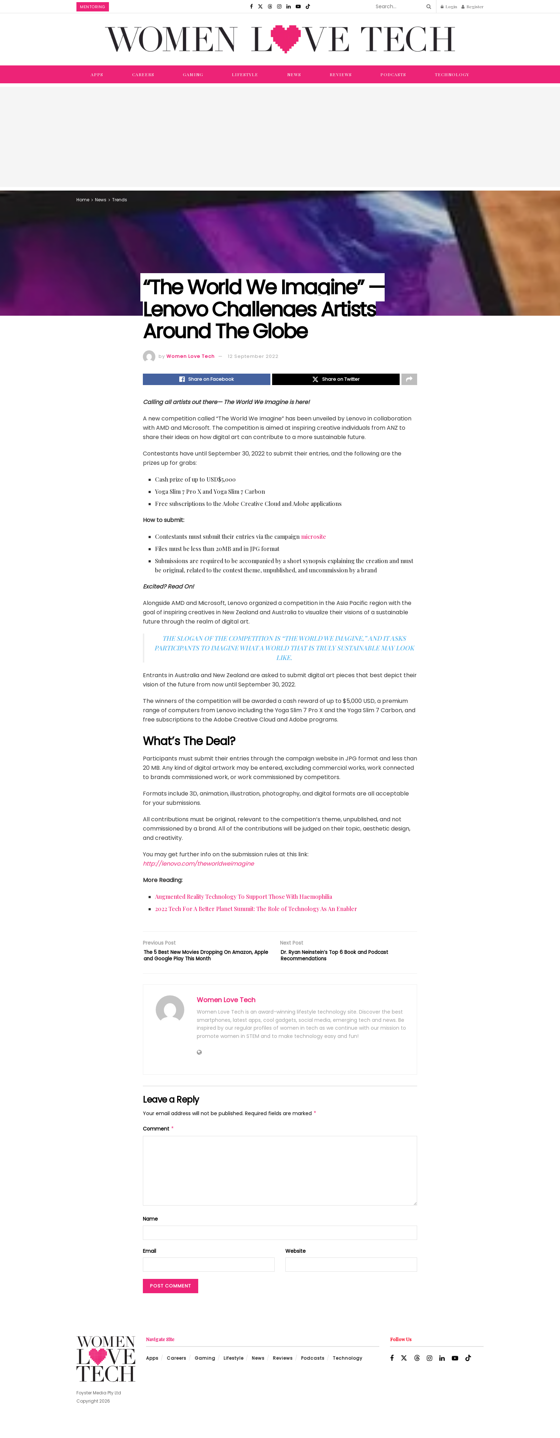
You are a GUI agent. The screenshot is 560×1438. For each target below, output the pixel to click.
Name (150, 1233)
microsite (313, 538)
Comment (158, 1143)
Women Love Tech (190, 356)
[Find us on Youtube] (298, 6)
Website (295, 1265)
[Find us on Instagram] (279, 6)
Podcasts (393, 74)
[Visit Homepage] (280, 39)
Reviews (341, 74)
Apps (97, 74)
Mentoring (92, 7)
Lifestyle (245, 74)
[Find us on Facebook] (251, 6)
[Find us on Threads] (270, 6)
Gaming (193, 74)
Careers (143, 74)
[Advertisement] (280, 137)
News (294, 74)
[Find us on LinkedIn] (288, 6)
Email (149, 1265)
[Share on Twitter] (336, 380)
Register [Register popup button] (472, 6)
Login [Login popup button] (449, 6)
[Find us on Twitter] (260, 6)
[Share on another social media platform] (409, 380)
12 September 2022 (253, 356)
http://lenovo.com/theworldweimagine (198, 866)
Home (82, 200)
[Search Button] (427, 6)
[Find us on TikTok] (308, 6)
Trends (119, 200)
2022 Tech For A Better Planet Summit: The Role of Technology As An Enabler (256, 911)
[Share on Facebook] (206, 380)
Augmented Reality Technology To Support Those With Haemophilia (243, 898)
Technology (452, 74)
